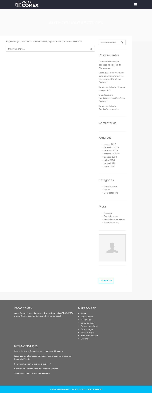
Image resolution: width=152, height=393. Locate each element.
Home (83, 313)
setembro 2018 (112, 153)
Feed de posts (111, 216)
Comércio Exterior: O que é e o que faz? (32, 364)
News (107, 189)
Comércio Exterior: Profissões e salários (32, 373)
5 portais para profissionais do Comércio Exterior (112, 98)
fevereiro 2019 (111, 147)
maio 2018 (109, 166)
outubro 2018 (111, 150)
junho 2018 (109, 163)
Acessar (108, 213)
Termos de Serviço (89, 336)
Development (110, 186)
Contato (84, 339)
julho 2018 (109, 160)
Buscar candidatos (89, 326)
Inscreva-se (86, 320)
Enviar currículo (88, 323)
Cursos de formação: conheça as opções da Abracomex (110, 64)
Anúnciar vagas (88, 332)
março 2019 (110, 144)
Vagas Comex (87, 317)
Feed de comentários (114, 219)
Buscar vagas (87, 329)
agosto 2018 (110, 157)
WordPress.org (111, 222)
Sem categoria (111, 193)
